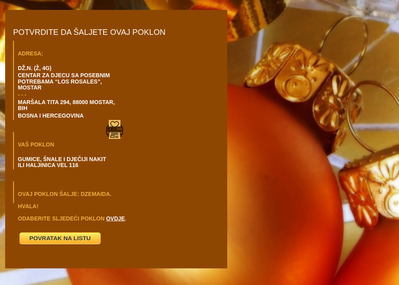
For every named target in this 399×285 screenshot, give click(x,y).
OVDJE (115, 218)
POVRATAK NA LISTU (60, 238)
